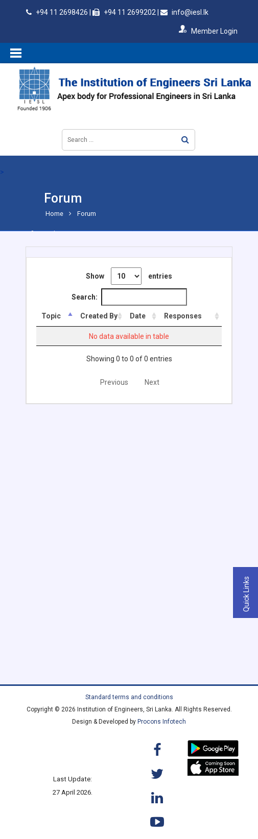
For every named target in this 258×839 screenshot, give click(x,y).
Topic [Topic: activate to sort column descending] (51, 316)
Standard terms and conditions (129, 697)
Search (185, 139)
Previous (114, 382)
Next (152, 382)
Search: (129, 297)
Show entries (129, 276)
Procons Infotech (161, 721)
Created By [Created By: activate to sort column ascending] (96, 316)
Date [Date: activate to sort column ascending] (144, 316)
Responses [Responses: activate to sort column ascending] (187, 316)
